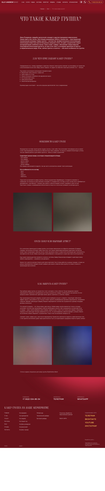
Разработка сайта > (89, 439)
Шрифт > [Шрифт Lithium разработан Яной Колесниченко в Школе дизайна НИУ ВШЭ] (21, 445)
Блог (48, 8)
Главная (42, 8)
